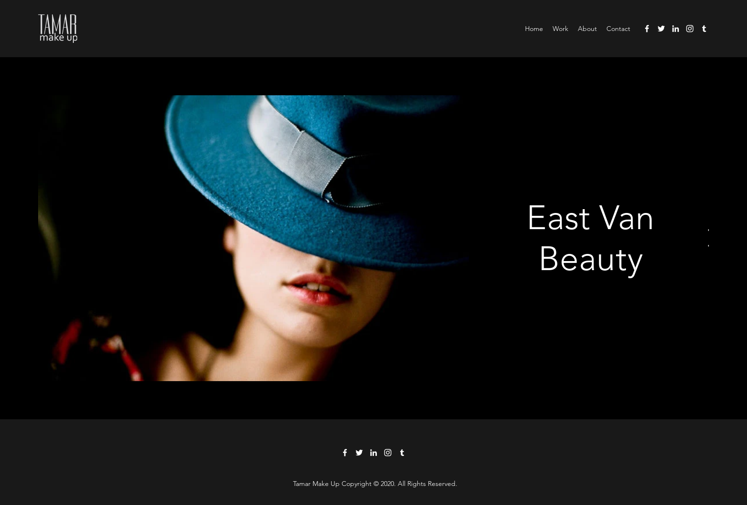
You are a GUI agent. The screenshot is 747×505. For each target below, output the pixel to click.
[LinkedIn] (675, 28)
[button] (560, 28)
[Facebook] (647, 28)
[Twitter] (661, 28)
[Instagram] (690, 28)
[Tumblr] (704, 28)
